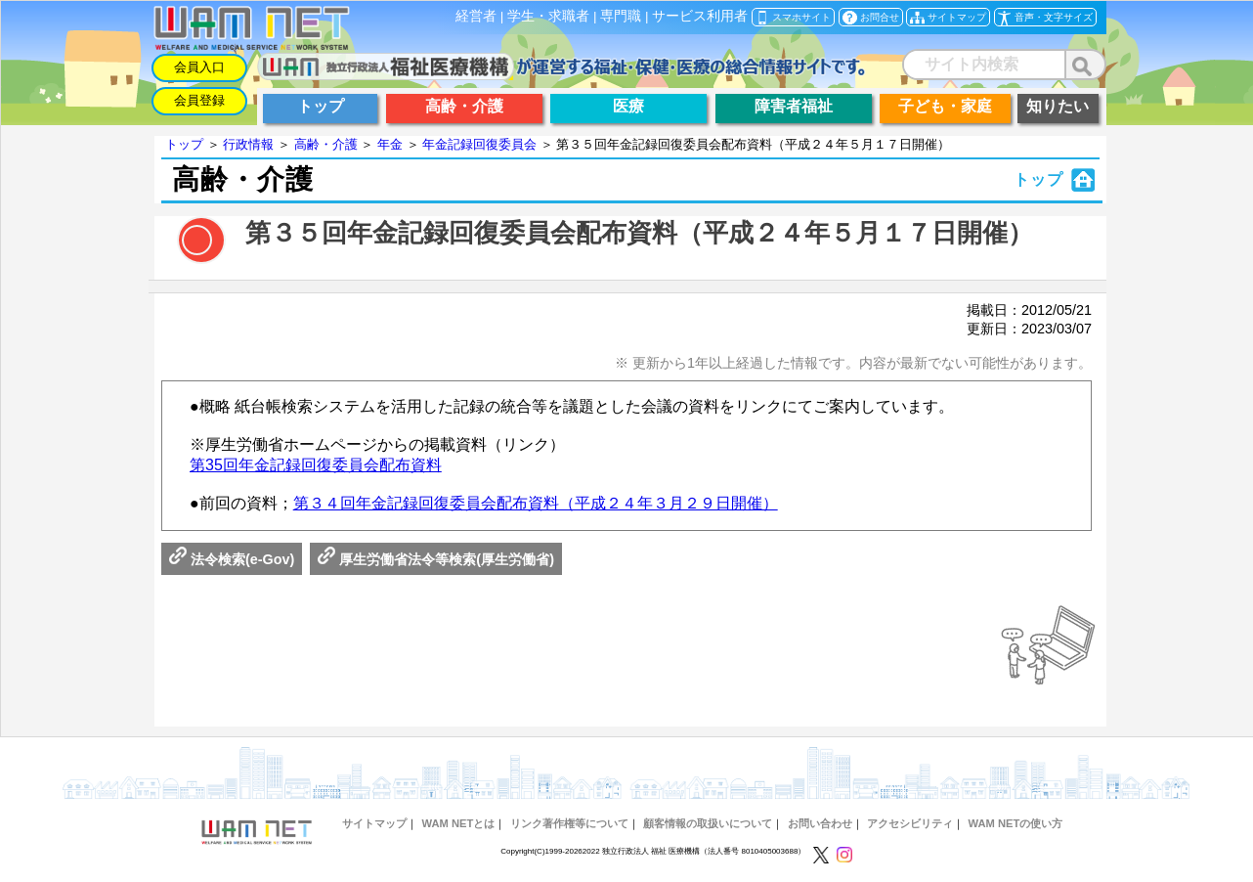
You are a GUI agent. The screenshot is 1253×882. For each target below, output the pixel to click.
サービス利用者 (700, 16)
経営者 (476, 16)
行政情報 (248, 144)
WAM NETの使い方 (1016, 823)
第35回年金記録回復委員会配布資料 (316, 465)
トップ (184, 144)
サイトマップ (374, 823)
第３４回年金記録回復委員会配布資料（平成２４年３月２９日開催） (535, 503)
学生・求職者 (548, 16)
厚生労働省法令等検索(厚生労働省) (436, 559)
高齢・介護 (326, 144)
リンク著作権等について (569, 823)
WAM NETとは (458, 823)
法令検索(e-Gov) (231, 559)
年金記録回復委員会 (479, 144)
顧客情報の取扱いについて (707, 823)
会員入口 (199, 67)
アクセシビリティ (910, 823)
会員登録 (199, 100)
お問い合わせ (820, 823)
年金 (390, 144)
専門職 (620, 16)
